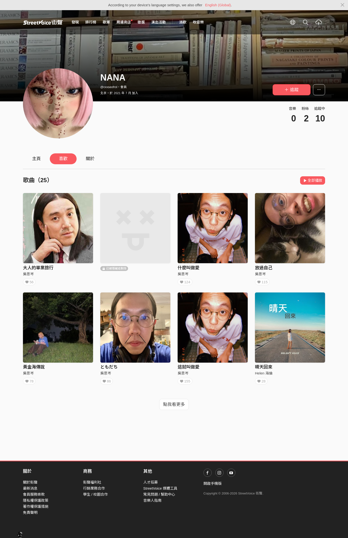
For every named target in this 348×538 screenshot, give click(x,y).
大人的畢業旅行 (38, 267)
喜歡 (63, 158)
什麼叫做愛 (188, 267)
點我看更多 (174, 407)
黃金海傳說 (34, 368)
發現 (75, 22)
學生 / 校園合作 (95, 494)
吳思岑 (28, 274)
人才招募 (150, 482)
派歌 (182, 22)
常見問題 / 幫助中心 (159, 494)
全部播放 (312, 180)
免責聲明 (30, 512)
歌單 (106, 22)
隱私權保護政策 (35, 500)
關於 (90, 158)
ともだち (109, 368)
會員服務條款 (34, 494)
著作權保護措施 (35, 506)
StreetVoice (43, 22)
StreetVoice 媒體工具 (160, 488)
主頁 (36, 158)
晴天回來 (263, 368)
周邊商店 (124, 22)
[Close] (342, 5)
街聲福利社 (92, 482)
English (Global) (218, 5)
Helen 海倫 (264, 375)
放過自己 (263, 267)
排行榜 (90, 22)
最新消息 (30, 488)
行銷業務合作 (94, 488)
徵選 (141, 22)
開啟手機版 (212, 483)
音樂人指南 (152, 500)
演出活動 (158, 22)
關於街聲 (30, 482)
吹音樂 (198, 22)
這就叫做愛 (188, 368)
